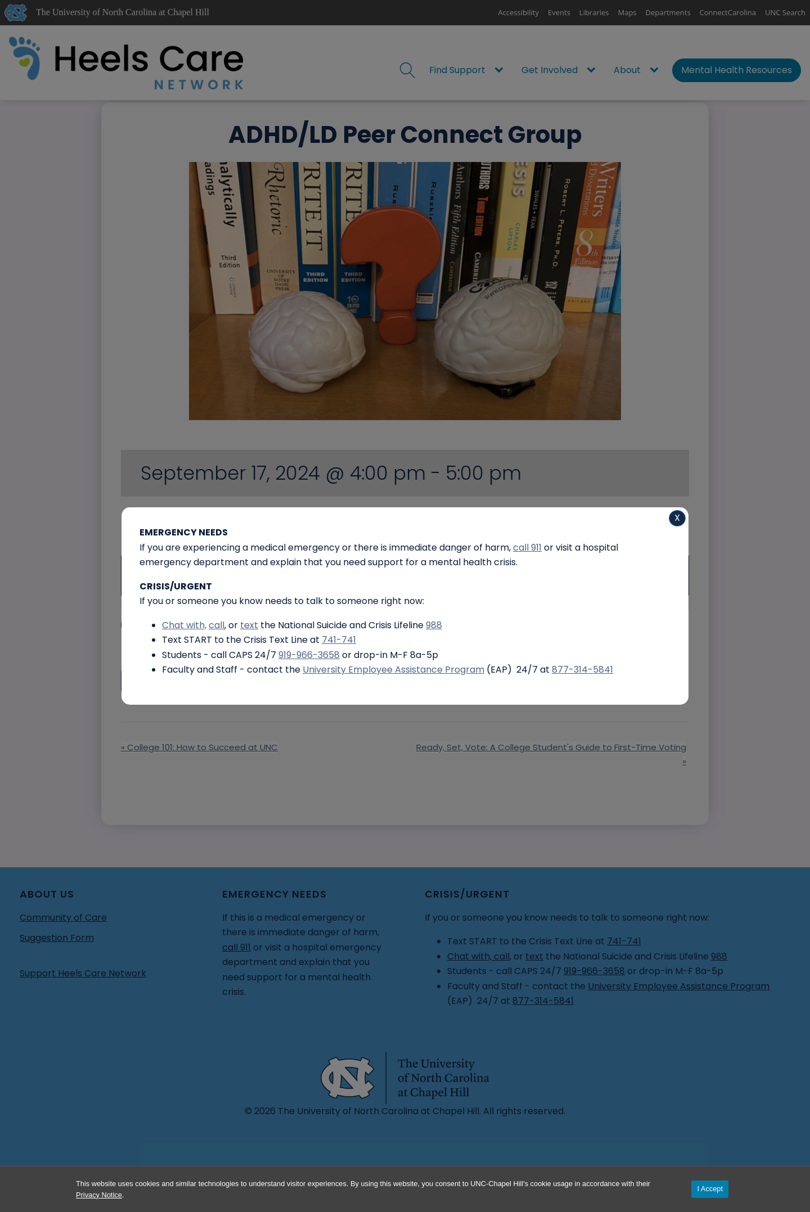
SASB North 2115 (198, 532)
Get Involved (549, 70)
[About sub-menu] (656, 70)
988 (719, 956)
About (627, 70)
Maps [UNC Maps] (627, 12)
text (534, 956)
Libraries (594, 12)
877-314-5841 (543, 1000)
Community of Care (63, 917)
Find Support (457, 70)
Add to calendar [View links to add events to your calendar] (179, 680)
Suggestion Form (57, 937)
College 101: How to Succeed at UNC (199, 747)
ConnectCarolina (728, 12)
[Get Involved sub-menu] (593, 70)
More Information (171, 624)
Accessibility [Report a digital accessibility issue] (518, 12)
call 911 (236, 947)
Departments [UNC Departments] (668, 12)
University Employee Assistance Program (679, 986)
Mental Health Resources (736, 70)
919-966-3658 (594, 971)
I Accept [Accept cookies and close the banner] (710, 1188)
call (502, 956)
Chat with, (470, 956)
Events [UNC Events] (559, 12)
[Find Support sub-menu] (501, 70)
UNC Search (785, 12)
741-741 (624, 941)
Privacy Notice (99, 1195)
